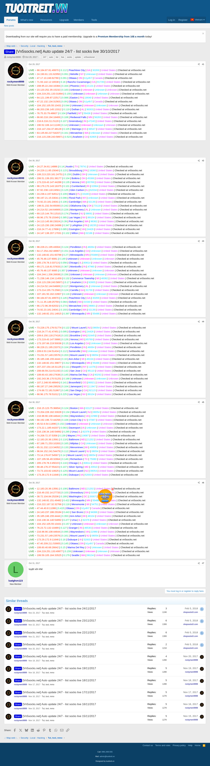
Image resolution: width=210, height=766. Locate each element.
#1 (203, 64)
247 (44, 57)
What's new (26, 19)
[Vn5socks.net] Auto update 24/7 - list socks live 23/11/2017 (59, 620)
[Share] (199, 64)
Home (198, 745)
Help (190, 745)
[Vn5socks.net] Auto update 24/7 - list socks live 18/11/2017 (59, 680)
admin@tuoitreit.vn (107, 756)
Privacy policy (179, 745)
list (57, 57)
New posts (9, 25)
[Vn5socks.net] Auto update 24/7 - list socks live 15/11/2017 (59, 716)
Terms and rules (162, 745)
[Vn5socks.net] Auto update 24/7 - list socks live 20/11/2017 (59, 656)
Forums (11, 19)
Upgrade (64, 19)
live (62, 57)
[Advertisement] (146, 8)
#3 (203, 241)
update (78, 57)
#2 (203, 161)
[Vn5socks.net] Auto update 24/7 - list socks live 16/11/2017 (59, 704)
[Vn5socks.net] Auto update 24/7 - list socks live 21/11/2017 (59, 644)
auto (51, 57)
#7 (203, 563)
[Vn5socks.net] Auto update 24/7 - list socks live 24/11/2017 (59, 608)
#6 (203, 483)
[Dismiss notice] (202, 34)
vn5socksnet (89, 57)
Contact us (148, 745)
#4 (203, 321)
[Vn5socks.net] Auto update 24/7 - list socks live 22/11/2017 (59, 632)
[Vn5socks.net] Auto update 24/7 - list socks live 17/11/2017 (59, 692)
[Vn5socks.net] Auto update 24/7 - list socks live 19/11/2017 (59, 668)
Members (79, 19)
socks (69, 57)
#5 (203, 402)
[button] (35, 20)
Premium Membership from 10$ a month (121, 36)
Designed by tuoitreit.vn (105, 761)
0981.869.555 (106, 752)
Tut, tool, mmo (48, 613)
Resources (46, 19)
